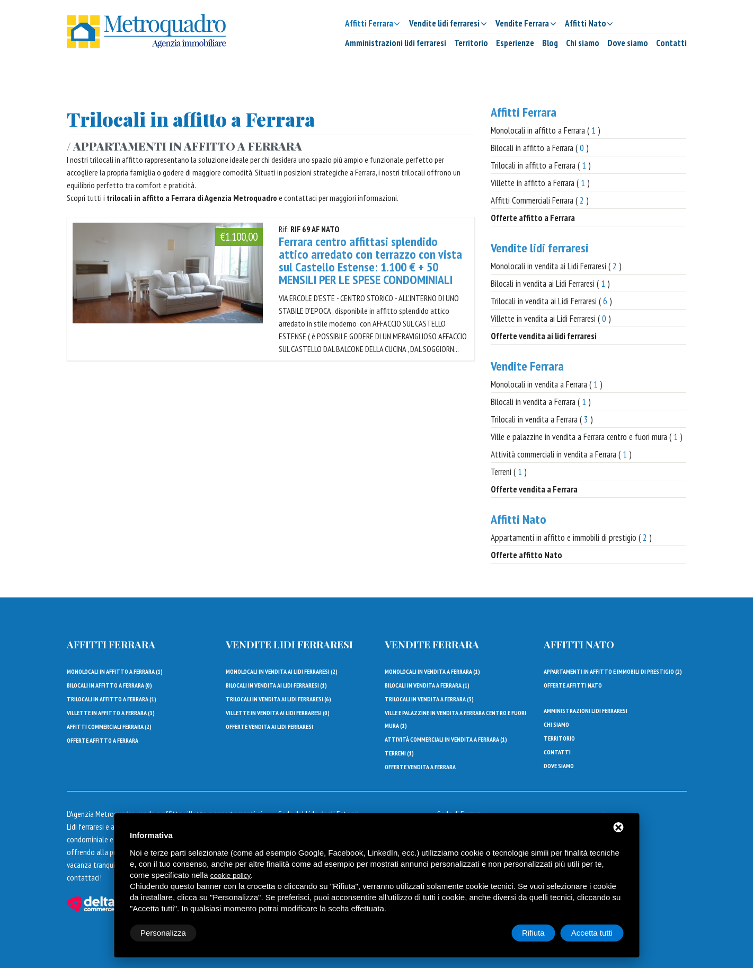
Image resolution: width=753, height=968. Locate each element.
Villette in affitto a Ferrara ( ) (540, 183)
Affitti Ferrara (523, 112)
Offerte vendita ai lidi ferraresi (269, 727)
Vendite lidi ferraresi (540, 248)
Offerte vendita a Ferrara (420, 767)
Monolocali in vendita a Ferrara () (432, 671)
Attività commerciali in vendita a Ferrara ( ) (561, 454)
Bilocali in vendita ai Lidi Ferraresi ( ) (550, 283)
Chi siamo (582, 43)
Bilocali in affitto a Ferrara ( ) (540, 148)
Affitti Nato (518, 519)
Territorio (471, 43)
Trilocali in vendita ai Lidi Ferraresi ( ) (551, 301)
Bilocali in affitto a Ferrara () (109, 685)
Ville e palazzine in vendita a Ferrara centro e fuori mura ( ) (587, 437)
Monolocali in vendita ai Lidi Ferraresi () (282, 671)
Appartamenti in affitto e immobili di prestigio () (613, 671)
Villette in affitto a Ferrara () (111, 713)
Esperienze (515, 43)
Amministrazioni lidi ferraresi (395, 43)
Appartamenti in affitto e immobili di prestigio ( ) (571, 537)
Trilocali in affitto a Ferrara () (111, 699)
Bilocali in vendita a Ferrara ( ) (541, 402)
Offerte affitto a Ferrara (102, 740)
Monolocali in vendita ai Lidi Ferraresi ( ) (556, 266)
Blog (550, 43)
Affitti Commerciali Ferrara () (109, 727)
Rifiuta (533, 932)
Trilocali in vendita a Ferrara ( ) (542, 419)
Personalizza (163, 932)
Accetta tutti (592, 932)
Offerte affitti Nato (573, 685)
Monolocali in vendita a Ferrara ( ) (547, 384)
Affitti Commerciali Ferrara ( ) (540, 200)
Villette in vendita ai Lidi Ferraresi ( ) (551, 318)
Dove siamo (627, 43)
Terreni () (399, 753)
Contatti (671, 43)
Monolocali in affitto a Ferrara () (115, 671)
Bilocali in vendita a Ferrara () (427, 685)
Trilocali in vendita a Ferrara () (429, 699)
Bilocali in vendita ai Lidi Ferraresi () (276, 685)
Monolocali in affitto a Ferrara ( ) (545, 130)
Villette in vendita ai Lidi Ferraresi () (278, 713)
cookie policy (230, 875)
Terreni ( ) (509, 472)
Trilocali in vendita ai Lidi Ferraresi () (278, 699)
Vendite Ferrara (527, 366)
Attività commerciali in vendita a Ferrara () (446, 739)
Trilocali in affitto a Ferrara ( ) (541, 165)
